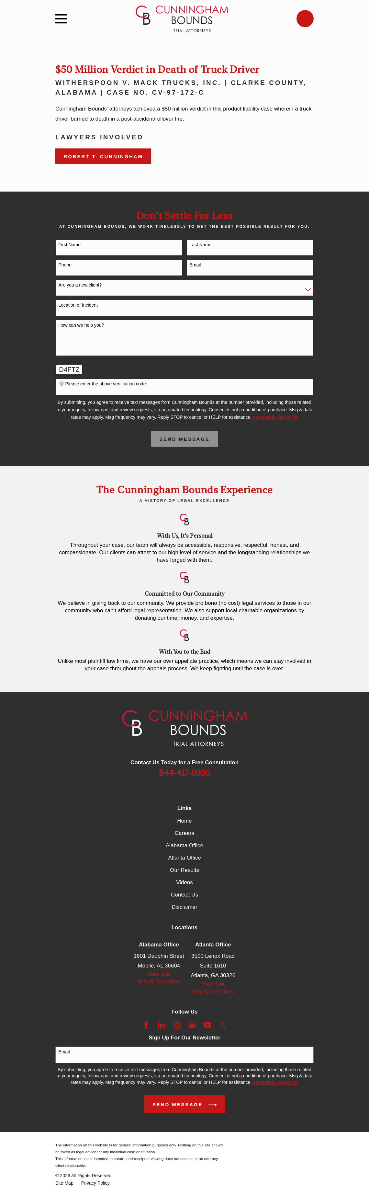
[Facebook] (146, 1025)
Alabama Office (184, 845)
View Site (159, 974)
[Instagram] (177, 1025)
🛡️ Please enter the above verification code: (103, 383)
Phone (65, 264)
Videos (184, 882)
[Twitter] (223, 1025)
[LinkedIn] (161, 1025)
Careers (184, 833)
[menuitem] (64, 1183)
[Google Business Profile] (192, 1025)
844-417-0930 (184, 773)
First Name (70, 244)
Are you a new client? (80, 284)
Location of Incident (78, 305)
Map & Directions (159, 982)
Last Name (200, 244)
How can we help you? (81, 325)
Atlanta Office (184, 858)
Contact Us (184, 895)
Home (184, 821)
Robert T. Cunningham (103, 156)
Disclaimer (184, 907)
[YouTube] (207, 1025)
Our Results (184, 870)
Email (195, 264)
